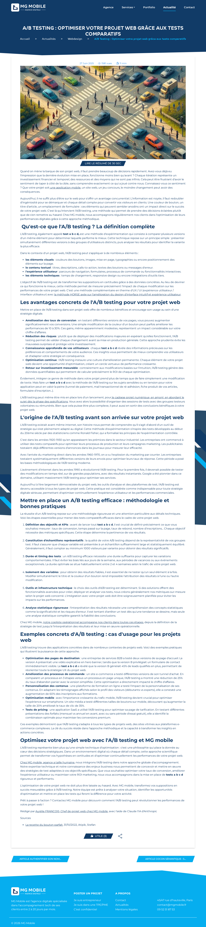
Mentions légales (126, 909)
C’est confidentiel (85, 909)
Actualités (49, 38)
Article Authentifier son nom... (40, 858)
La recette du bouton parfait (44, 824)
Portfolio (149, 7)
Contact (189, 7)
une (53, 187)
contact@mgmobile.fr (171, 904)
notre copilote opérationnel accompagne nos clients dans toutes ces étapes (93, 622)
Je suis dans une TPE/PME (91, 904)
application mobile (68, 187)
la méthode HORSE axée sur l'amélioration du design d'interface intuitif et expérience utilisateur (117, 294)
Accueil (25, 38)
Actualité (169, 7)
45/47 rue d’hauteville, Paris (175, 900)
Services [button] (127, 7)
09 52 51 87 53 (166, 909)
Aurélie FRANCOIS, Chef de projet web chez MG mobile (71, 811)
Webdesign (75, 38)
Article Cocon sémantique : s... (165, 858)
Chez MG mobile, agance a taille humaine (47, 762)
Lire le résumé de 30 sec (103, 163)
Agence (108, 7)
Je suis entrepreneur (87, 900)
